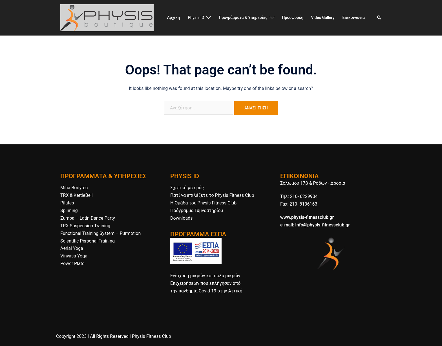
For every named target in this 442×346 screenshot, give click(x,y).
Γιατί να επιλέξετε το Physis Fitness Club (212, 195)
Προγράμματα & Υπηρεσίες (243, 17)
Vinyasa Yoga (73, 256)
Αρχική (173, 17)
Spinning (69, 210)
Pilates (67, 203)
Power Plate (72, 263)
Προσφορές (292, 17)
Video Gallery (322, 17)
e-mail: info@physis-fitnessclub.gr (315, 225)
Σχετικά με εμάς (187, 187)
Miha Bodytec (74, 187)
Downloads (181, 218)
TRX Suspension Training (85, 225)
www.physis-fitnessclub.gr (307, 217)
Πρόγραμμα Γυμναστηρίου (196, 210)
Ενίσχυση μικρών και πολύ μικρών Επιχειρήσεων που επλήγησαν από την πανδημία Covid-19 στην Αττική (206, 283)
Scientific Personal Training (87, 241)
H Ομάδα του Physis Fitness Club (203, 203)
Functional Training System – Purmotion (100, 233)
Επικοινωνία (353, 17)
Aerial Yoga (71, 248)
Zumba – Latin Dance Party (87, 218)
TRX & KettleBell (76, 195)
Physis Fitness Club (151, 336)
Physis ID (196, 17)
